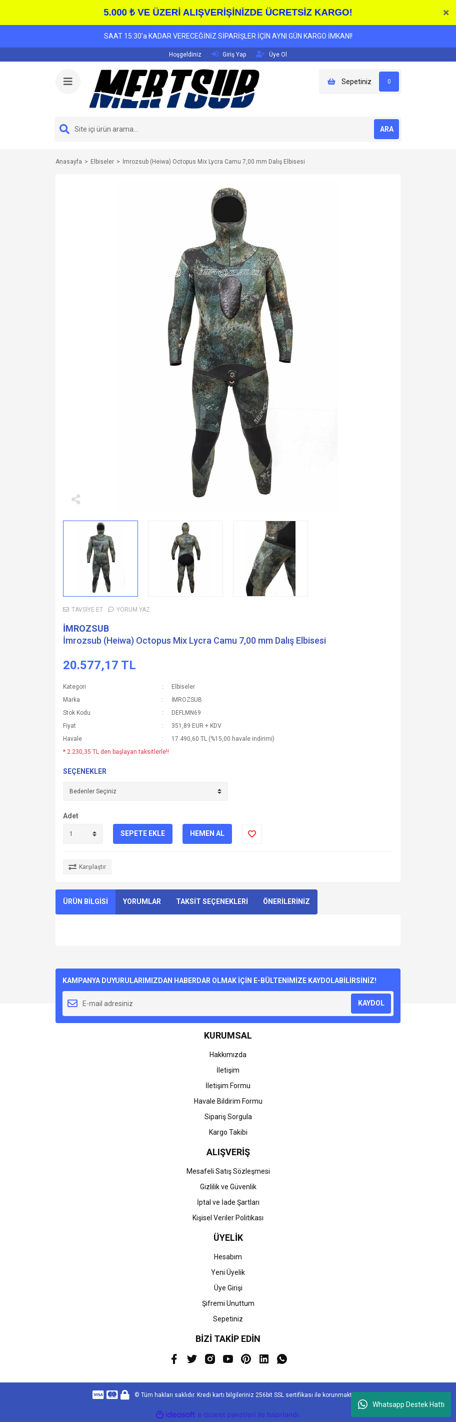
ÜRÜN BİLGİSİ (85, 901)
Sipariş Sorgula (228, 1117)
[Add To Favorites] (252, 834)
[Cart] (360, 81)
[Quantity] (83, 834)
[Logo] (175, 88)
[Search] (228, 129)
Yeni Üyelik (228, 1272)
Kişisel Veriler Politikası (228, 1218)
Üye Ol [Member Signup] (271, 54)
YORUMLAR (142, 901)
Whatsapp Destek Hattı (401, 1404)
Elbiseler (183, 686)
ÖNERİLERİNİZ (286, 901)
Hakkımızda (228, 1055)
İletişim (228, 1070)
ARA (387, 129)
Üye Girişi (228, 1288)
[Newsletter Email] (228, 1003)
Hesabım (228, 1257)
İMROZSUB (86, 628)
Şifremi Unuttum (228, 1303)
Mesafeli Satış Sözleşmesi (228, 1171)
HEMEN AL (207, 833)
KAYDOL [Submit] (371, 1003)
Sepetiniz (228, 1319)
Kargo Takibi (228, 1132)
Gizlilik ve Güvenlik (228, 1187)
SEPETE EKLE (142, 833)
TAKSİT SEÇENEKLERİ (212, 901)
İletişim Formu (228, 1086)
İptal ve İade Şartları (228, 1202)
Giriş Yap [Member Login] (229, 54)
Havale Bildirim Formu (228, 1101)
